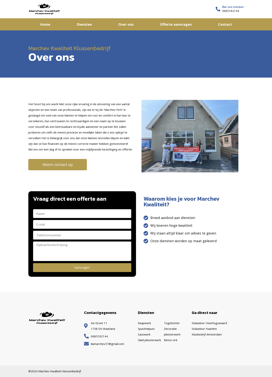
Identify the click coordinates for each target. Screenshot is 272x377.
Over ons (126, 24)
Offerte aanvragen (176, 24)
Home (45, 24)
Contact (225, 24)
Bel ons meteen (233, 7)
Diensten (84, 24)
